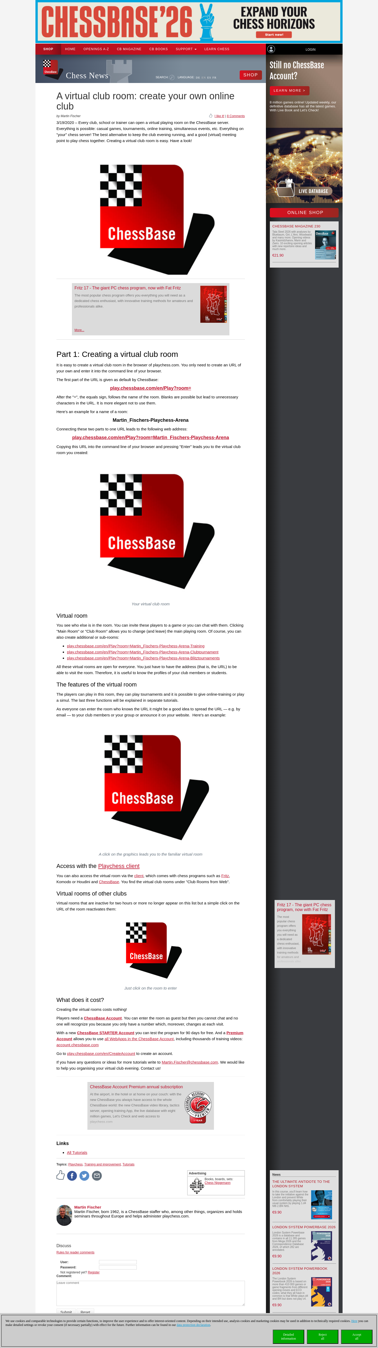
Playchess (75, 1164)
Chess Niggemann (218, 1183)
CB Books (158, 49)
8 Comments (236, 116)
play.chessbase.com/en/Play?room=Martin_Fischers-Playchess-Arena (150, 437)
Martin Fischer (87, 1207)
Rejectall (323, 1336)
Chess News (87, 75)
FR (214, 77)
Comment (63, 1276)
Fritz (225, 875)
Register (94, 1272)
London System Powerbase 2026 (304, 1227)
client (138, 875)
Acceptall (356, 1336)
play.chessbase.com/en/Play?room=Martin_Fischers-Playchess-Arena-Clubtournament (142, 652)
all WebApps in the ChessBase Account (139, 1039)
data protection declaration (193, 1325)
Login (310, 49)
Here (354, 1321)
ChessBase (109, 881)
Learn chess (217, 49)
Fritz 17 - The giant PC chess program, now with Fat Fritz (128, 288)
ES (209, 77)
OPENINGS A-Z (96, 49)
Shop (48, 49)
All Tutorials (77, 1152)
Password (67, 1267)
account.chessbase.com (77, 1045)
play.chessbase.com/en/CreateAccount (101, 1053)
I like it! (219, 116)
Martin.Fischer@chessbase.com (190, 1062)
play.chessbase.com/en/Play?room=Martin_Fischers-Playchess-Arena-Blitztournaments (143, 658)
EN (204, 77)
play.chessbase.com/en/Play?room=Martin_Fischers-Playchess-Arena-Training (135, 646)
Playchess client (119, 866)
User (63, 1262)
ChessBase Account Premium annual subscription (136, 1087)
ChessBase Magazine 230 (296, 226)
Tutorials (129, 1164)
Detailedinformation (288, 1336)
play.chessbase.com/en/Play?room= (150, 388)
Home (70, 49)
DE (198, 77)
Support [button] (186, 49)
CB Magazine (129, 49)
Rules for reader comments (75, 1252)
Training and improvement (102, 1164)
